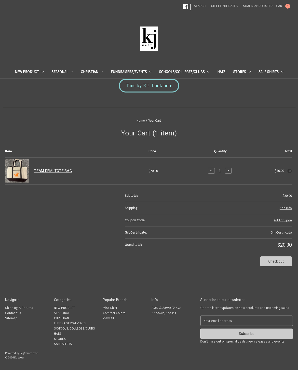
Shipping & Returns (19, 307)
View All (108, 318)
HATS (221, 71)
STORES (242, 71)
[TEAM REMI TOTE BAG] (220, 171)
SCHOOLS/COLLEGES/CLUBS (184, 71)
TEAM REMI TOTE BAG (53, 171)
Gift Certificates (224, 6)
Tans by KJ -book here (149, 85)
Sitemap (11, 318)
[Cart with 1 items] (283, 6)
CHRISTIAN (92, 71)
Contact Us (13, 313)
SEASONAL (62, 71)
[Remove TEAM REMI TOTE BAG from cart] (289, 171)
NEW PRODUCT (29, 71)
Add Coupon (283, 220)
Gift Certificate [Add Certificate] (281, 232)
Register (265, 6)
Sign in (248, 6)
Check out (276, 261)
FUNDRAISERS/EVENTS (131, 71)
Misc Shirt (110, 307)
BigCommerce (29, 353)
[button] (149, 85)
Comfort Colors (114, 313)
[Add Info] (286, 208)
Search (199, 6)
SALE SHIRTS (270, 71)
